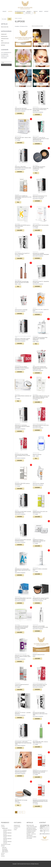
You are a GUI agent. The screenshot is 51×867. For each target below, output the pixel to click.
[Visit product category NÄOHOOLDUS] (41, 38)
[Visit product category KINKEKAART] (23, 38)
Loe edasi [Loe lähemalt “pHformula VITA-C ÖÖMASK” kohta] (37, 487)
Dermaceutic (4, 848)
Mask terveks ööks (4, 26)
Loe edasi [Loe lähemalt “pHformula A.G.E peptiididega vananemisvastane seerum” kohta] (19, 775)
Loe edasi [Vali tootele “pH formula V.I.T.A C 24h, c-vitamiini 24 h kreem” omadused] (37, 314)
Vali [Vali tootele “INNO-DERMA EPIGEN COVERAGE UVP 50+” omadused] (18, 401)
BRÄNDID (29, 11)
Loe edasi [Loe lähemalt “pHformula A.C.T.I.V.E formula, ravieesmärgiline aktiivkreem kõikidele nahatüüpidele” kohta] (19, 431)
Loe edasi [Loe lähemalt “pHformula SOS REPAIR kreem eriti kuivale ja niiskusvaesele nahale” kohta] (37, 689)
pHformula (4, 847)
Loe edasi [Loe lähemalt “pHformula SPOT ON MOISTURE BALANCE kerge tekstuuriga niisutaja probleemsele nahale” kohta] (37, 372)
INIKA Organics (5, 851)
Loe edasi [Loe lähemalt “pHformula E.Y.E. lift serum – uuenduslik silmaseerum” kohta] (19, 717)
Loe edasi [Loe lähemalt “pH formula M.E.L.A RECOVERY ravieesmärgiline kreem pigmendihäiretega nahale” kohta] (19, 747)
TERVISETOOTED (4, 38)
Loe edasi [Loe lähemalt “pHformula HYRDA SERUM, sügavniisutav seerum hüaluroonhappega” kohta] (19, 603)
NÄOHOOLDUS (4, 36)
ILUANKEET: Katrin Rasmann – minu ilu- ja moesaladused (31, 834)
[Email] (6, 62)
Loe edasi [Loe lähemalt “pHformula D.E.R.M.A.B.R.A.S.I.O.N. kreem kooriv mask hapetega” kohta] (37, 200)
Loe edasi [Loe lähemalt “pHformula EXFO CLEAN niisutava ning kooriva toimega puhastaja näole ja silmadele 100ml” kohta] (37, 114)
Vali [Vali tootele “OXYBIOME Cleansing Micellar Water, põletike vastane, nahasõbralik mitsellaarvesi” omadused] (36, 343)
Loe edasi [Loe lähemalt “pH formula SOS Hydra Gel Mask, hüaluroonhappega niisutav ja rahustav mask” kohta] (19, 460)
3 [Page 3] (21, 812)
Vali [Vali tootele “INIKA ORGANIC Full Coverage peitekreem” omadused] (18, 805)
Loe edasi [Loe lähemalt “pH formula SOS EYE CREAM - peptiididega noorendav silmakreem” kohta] (19, 371)
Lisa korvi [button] (19, 142)
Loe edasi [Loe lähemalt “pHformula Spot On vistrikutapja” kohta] (19, 313)
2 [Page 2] (18, 812)
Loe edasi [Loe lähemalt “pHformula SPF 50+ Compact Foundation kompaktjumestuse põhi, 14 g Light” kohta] (37, 603)
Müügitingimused (17, 825)
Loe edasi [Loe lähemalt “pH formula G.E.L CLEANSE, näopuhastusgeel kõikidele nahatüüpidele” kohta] (37, 258)
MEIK (2, 40)
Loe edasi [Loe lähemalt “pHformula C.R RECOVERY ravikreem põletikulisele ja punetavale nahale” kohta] (19, 343)
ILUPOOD (10, 11)
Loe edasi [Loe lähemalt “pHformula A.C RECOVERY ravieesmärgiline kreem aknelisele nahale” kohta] (19, 171)
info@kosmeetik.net (46, 833)
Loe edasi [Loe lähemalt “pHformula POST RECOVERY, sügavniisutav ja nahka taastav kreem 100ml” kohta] (37, 718)
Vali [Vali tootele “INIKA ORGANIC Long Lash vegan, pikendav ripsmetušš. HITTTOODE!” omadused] (18, 286)
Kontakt (15, 829)
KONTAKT (46, 11)
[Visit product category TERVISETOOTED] (23, 58)
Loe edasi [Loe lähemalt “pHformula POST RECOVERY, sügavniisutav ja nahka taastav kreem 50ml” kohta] (19, 113)
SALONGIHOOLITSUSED (20, 11)
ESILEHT (4, 11)
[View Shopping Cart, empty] (34, 12)
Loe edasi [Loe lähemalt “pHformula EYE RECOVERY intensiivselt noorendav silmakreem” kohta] (19, 544)
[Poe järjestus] (40, 26)
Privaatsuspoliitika (17, 826)
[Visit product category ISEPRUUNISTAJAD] (23, 78)
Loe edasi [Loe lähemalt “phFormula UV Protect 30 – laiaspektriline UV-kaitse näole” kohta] (37, 286)
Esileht (16, 18)
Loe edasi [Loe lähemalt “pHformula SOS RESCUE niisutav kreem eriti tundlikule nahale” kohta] (37, 430)
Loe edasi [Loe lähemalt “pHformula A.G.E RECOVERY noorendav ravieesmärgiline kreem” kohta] (19, 516)
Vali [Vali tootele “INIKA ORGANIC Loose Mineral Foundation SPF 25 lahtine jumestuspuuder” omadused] (36, 172)
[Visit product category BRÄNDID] (41, 78)
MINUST (41, 11)
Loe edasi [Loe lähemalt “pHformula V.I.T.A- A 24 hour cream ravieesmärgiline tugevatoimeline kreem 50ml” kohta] (19, 575)
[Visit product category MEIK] (41, 58)
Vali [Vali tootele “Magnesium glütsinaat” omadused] (36, 458)
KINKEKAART (4, 34)
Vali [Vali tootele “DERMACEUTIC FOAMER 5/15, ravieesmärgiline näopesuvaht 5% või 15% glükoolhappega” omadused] (18, 202)
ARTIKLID (35, 11)
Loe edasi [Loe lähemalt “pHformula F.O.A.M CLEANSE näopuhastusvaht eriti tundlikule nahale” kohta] (37, 631)
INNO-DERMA (5, 850)
